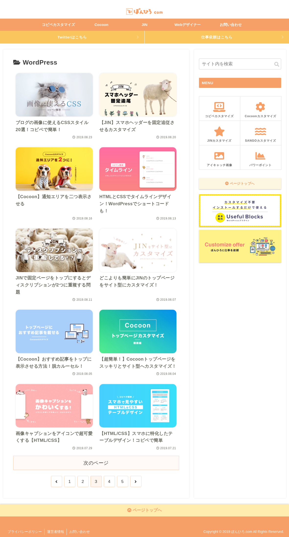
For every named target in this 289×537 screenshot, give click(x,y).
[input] (240, 63)
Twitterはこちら (72, 37)
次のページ (96, 463)
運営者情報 (55, 532)
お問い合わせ (79, 532)
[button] (276, 64)
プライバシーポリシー (25, 532)
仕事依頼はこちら (216, 37)
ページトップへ (240, 183)
